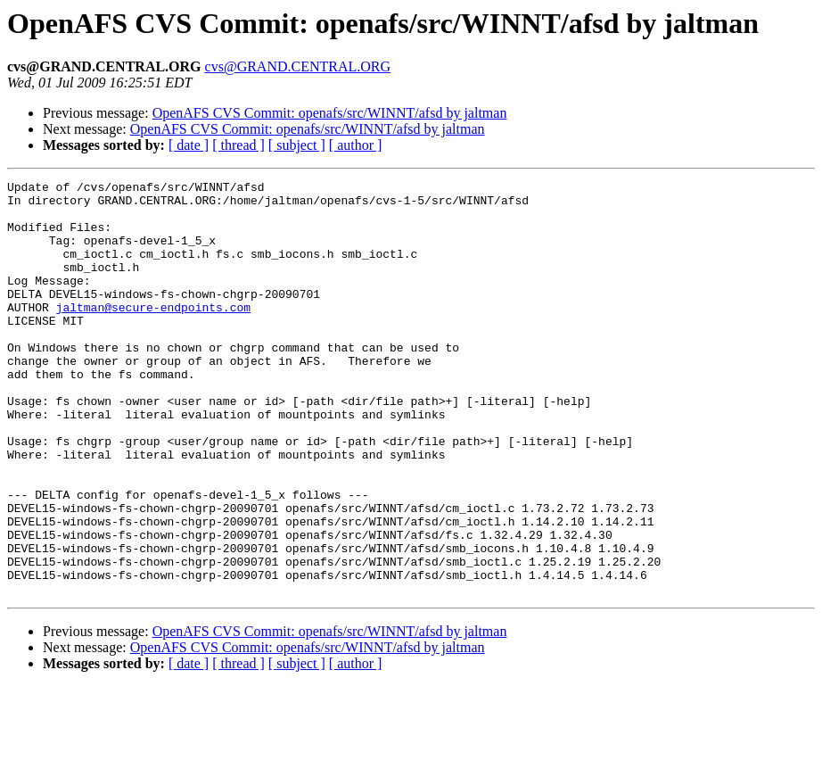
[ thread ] (238, 145)
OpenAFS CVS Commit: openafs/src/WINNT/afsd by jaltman (329, 112)
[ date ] (189, 145)
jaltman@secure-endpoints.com (153, 334)
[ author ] (355, 145)
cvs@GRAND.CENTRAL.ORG (298, 66)
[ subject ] (296, 145)
